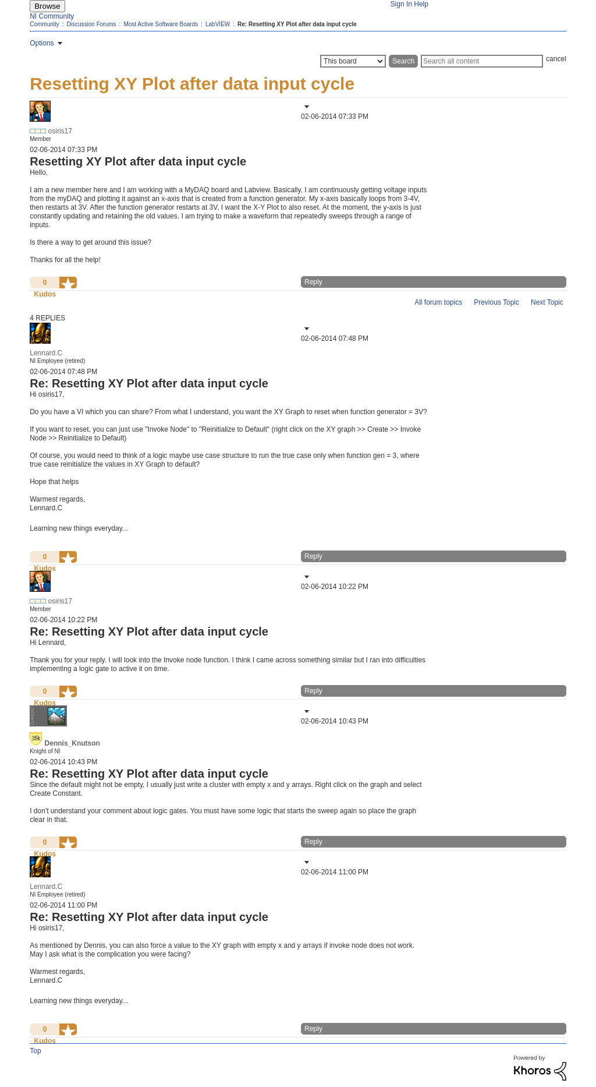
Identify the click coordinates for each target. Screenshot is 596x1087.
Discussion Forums (91, 24)
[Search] (482, 61)
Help (421, 4)
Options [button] (42, 43)
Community (44, 24)
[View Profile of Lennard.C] (46, 353)
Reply (313, 282)
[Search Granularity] (353, 61)
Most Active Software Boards (160, 24)
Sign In (401, 4)
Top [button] (35, 1051)
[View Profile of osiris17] (60, 131)
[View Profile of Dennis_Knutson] (72, 743)
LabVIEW (217, 24)
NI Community (52, 16)
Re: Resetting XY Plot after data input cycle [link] (297, 24)
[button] (305, 107)
